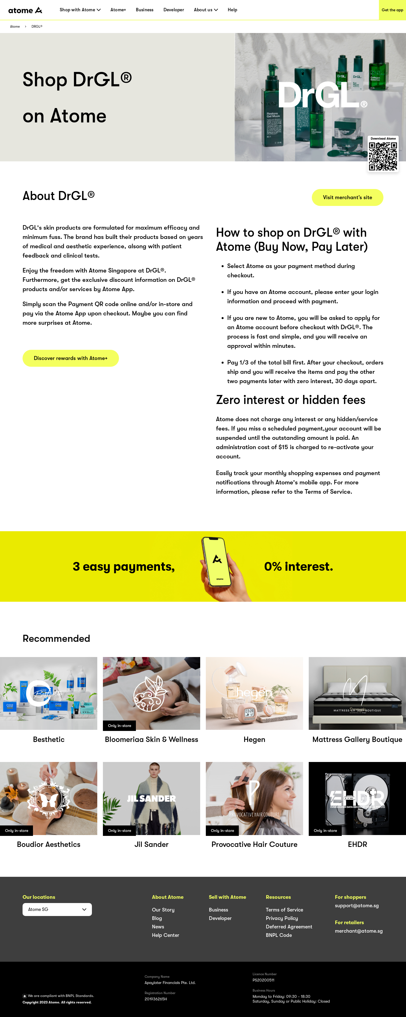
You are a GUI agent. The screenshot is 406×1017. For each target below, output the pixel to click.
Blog (157, 918)
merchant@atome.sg (359, 931)
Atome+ (118, 9)
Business (144, 9)
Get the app (392, 10)
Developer (174, 9)
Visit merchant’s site (347, 197)
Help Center (165, 935)
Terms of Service (284, 910)
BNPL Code (279, 935)
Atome (15, 26)
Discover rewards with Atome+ (71, 358)
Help (232, 9)
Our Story (163, 910)
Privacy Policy (282, 918)
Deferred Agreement (289, 927)
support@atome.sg (357, 905)
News (158, 927)
